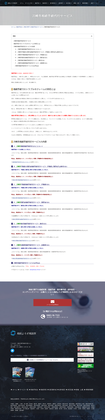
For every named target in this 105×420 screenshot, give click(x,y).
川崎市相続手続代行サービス (22, 41)
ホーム (21, 3)
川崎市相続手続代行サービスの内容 (24, 46)
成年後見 (61, 3)
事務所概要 (85, 3)
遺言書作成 (53, 3)
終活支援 (69, 3)
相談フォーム (95, 3)
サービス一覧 (29, 3)
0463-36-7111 (53, 315)
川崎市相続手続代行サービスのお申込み (27, 66)
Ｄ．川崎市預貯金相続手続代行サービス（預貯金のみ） (31, 57)
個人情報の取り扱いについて (76, 416)
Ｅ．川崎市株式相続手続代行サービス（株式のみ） (30, 60)
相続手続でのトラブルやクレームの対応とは (27, 43)
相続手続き (19, 27)
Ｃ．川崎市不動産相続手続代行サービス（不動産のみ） (31, 55)
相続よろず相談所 (12, 3)
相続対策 (45, 3)
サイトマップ (90, 416)
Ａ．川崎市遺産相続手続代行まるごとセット (28, 49)
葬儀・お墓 (77, 3)
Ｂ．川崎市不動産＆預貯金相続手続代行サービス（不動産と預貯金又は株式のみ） (39, 52)
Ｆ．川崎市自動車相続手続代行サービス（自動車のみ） (31, 63)
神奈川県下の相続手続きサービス (33, 27)
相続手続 (38, 3)
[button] (91, 36)
